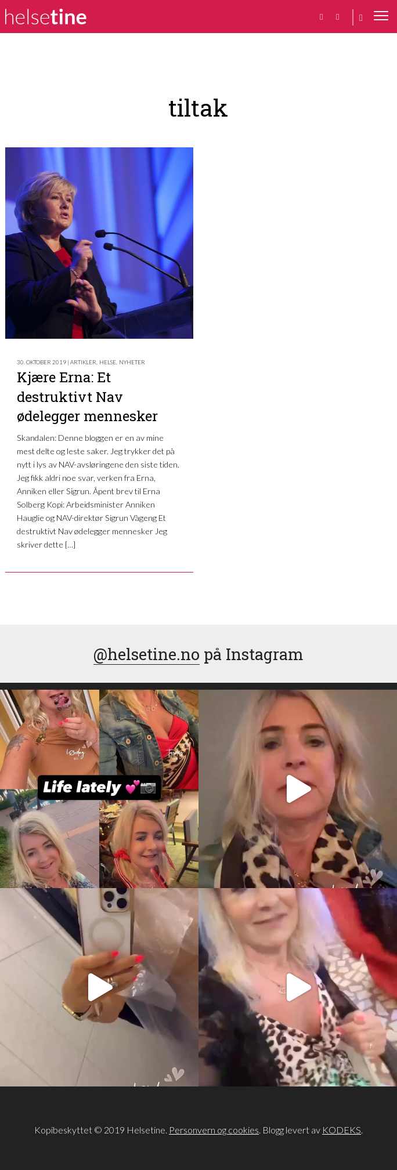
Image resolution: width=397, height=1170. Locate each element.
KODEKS (341, 1129)
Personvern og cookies (214, 1129)
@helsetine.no (146, 653)
